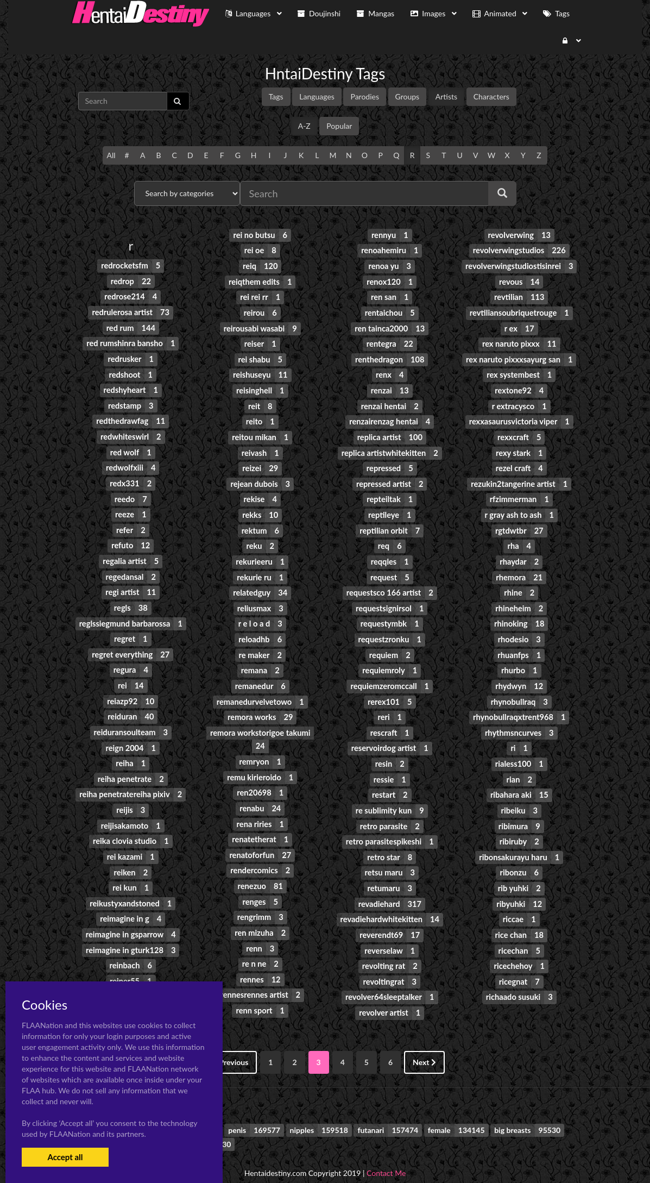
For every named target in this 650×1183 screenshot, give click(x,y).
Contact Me (386, 1155)
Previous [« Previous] (230, 1044)
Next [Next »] (424, 1044)
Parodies (364, 96)
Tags (276, 96)
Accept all (65, 1157)
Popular (339, 125)
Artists (446, 96)
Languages (317, 96)
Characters (491, 96)
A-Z (304, 125)
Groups (407, 96)
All (110, 155)
